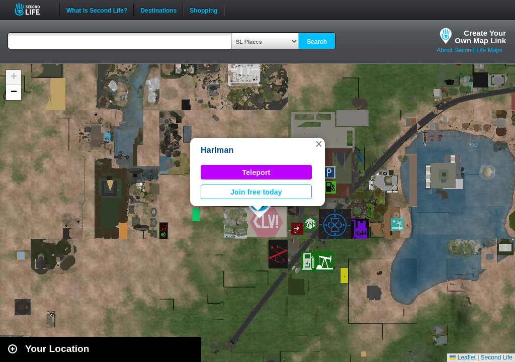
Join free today (256, 192)
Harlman (217, 150)
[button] (319, 144)
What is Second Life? (96, 9)
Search (317, 41)
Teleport (256, 172)
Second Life (33, 9)
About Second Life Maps (469, 50)
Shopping (203, 9)
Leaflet (462, 357)
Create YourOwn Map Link (480, 37)
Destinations (158, 9)
